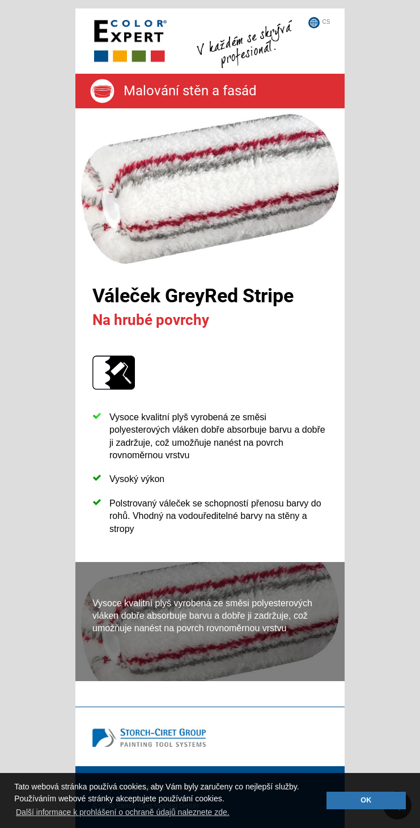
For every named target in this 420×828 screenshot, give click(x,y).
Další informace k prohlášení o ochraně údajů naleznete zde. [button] (123, 812)
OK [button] (365, 800)
